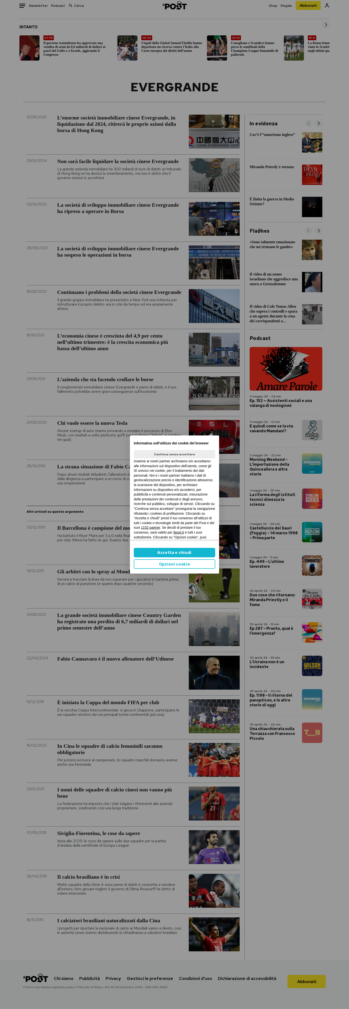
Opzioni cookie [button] (174, 564)
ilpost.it (178, 532)
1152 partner (150, 527)
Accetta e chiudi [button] (174, 552)
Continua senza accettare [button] (174, 454)
